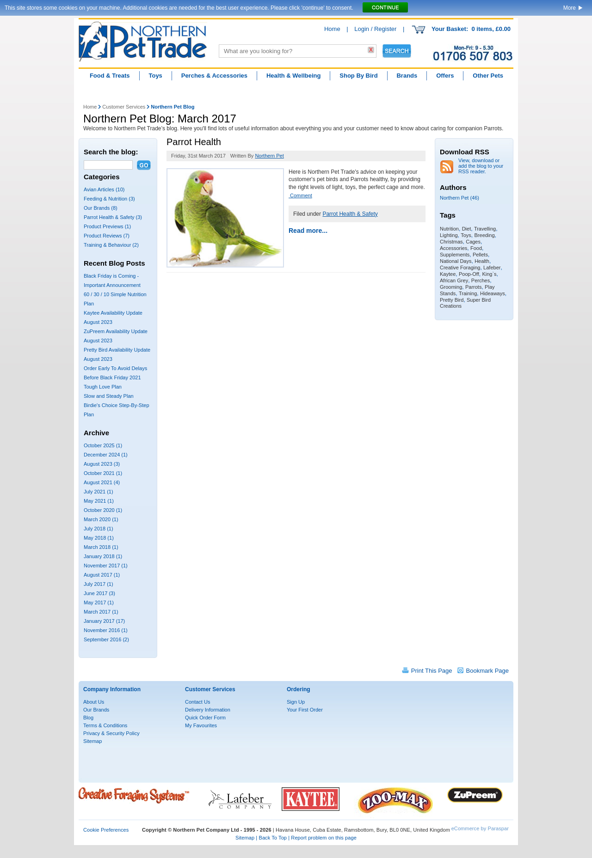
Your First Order (305, 709)
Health (482, 261)
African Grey (454, 280)
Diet (466, 228)
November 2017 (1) (106, 565)
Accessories (453, 248)
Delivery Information (207, 709)
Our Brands (96, 709)
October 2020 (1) (103, 510)
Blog (88, 717)
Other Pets (488, 75)
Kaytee (448, 274)
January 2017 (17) (104, 621)
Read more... (308, 230)
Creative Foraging (460, 267)
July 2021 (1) (98, 491)
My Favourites (201, 725)
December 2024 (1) (106, 454)
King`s (489, 274)
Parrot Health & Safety (349, 214)
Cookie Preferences (106, 830)
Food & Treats (110, 75)
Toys (155, 75)
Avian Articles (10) (104, 189)
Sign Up (296, 702)
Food (476, 248)
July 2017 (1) (98, 584)
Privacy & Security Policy (111, 733)
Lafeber (491, 267)
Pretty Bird (451, 300)
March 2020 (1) (101, 519)
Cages (473, 241)
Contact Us (197, 702)
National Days (455, 261)
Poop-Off (469, 274)
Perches (480, 280)
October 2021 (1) (103, 473)
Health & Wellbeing (293, 75)
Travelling (485, 228)
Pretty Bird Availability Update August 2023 (117, 354)
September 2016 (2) (106, 639)
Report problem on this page (324, 837)
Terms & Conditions (105, 725)
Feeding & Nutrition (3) (109, 198)
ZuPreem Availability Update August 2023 (116, 336)
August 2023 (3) (102, 464)
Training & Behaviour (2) (111, 245)
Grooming (451, 287)
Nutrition (449, 228)
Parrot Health (193, 142)
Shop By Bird (358, 75)
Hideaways (492, 293)
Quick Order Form (205, 717)
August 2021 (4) (102, 482)
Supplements (454, 254)
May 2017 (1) (99, 602)
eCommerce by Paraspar (480, 828)
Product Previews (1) (107, 226)
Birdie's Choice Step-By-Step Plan (116, 409)
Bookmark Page (487, 670)
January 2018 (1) (103, 556)
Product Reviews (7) (107, 235)
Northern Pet (269, 155)
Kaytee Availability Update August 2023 (113, 317)
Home (332, 28)
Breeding (485, 235)
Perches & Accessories (214, 75)
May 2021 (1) (99, 501)
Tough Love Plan (103, 386)
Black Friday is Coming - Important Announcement (112, 280)
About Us (93, 702)
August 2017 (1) (102, 575)
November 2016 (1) (106, 630)
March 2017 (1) (101, 612)
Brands (406, 75)
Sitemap (92, 741)
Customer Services (123, 107)
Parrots (473, 287)
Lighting (449, 235)
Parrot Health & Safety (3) (113, 217)
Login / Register (375, 28)
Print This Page (431, 670)
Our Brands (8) (100, 208)
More (569, 8)
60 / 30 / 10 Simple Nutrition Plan (115, 299)
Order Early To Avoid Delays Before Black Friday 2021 (115, 372)
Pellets (480, 254)
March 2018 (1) (101, 547)
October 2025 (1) (103, 445)
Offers (445, 75)
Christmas (451, 241)
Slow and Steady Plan (109, 396)
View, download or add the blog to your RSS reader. (480, 166)
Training (468, 293)
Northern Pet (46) (459, 198)
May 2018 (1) (99, 538)
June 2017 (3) (99, 593)
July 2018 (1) (98, 528)
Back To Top (273, 837)
